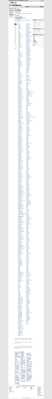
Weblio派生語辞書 (29, 370)
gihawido (27, 148)
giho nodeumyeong (28, 276)
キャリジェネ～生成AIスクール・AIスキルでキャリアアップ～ (40, 396)
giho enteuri (27, 191)
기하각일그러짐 (19, 55)
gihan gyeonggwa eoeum (21, 320)
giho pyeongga (27, 295)
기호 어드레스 (27, 192)
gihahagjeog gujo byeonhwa (20, 111)
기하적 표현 (19, 277)
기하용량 (27, 155)
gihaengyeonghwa (20, 54)
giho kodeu (27, 255)
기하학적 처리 (19, 100)
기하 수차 (19, 23)
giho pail (27, 285)
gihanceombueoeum (28, 68)
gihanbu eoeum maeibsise (28, 34)
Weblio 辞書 (10, 9)
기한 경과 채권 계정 (20, 314)
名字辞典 (16, 359)
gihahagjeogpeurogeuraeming (21, 246)
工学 (30, 385)
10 (20, 346)
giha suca (19, 24)
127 (29, 20)
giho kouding (27, 259)
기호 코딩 (27, 256)
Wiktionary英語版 (23, 374)
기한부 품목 (27, 44)
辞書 (8, 0)
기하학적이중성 (19, 223)
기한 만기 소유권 (28, 27)
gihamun (19, 291)
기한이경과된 (27, 104)
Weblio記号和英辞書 (17, 372)
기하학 (19, 70)
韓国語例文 (14, 5)
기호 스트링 (27, 313)
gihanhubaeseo (28, 99)
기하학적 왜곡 (19, 179)
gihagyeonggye (19, 67)
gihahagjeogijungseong (20, 224)
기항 (26, 73)
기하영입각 (27, 153)
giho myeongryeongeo (28, 274)
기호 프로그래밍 (28, 292)
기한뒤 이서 (27, 71)
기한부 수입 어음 (28, 54)
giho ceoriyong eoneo (28, 176)
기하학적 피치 (19, 154)
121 (21, 20)
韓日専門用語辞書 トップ (11, 8)
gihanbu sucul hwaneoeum (27, 53)
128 (30, 20)
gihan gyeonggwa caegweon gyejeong (20, 315)
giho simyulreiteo (28, 319)
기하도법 (19, 40)
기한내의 (27, 125)
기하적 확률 (19, 275)
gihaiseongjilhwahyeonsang (21, 274)
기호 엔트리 (27, 190)
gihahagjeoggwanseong (20, 220)
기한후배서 (27, 98)
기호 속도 (27, 320)
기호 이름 (27, 230)
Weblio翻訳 (39, 389)
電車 (24, 385)
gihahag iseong (19, 80)
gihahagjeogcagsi (20, 202)
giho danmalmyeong (28, 178)
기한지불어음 (27, 123)
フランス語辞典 (39, 391)
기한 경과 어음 (19, 319)
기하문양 (19, 292)
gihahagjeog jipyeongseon (19, 144)
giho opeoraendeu (28, 283)
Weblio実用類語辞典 (23, 361)
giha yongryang (19, 28)
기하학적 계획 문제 (20, 117)
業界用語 (20, 385)
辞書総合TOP (42, 0)
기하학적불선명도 (20, 192)
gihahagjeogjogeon (20, 233)
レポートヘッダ (35, 44)
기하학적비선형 (19, 190)
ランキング (18, 8)
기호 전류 (27, 245)
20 (21, 346)
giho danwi (27, 180)
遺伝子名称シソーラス (23, 369)
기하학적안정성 (19, 186)
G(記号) (15, 48)
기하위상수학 (27, 151)
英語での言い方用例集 (29, 363)
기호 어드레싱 (27, 196)
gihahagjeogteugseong (20, 252)
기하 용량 (19, 27)
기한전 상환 (27, 113)
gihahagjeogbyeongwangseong (21, 200)
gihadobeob (19, 41)
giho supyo (27, 324)
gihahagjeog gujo (20, 109)
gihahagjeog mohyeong (20, 151)
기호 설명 (27, 309)
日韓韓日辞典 (21, 0)
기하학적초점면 (19, 205)
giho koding (27, 257)
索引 (15, 8)
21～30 (42, 35)
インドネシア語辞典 (39, 392)
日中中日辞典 (18, 0)
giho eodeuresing (28, 197)
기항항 (27, 85)
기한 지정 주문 (27, 23)
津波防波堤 (35, 41)
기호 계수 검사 (27, 219)
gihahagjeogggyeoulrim (20, 218)
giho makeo (27, 261)
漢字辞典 (28, 360)
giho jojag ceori (28, 248)
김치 (34, 37)
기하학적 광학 (19, 115)
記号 (39, 31)
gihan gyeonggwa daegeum (20, 318)
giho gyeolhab (27, 216)
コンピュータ (22, 385)
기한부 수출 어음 (28, 50)
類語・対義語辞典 (11, 0)
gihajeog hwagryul (20, 276)
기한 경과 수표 (19, 325)
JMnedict (16, 371)
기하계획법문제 (19, 64)
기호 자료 (27, 234)
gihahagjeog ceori (20, 101)
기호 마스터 (27, 262)
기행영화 (19, 53)
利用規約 (10, 389)
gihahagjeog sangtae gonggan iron (20, 161)
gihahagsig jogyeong (20, 259)
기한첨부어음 (27, 67)
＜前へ (15, 20)
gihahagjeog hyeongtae (20, 130)
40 (23, 346)
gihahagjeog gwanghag (20, 116)
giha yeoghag (19, 26)
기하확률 (19, 266)
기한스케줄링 (27, 127)
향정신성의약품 (35, 42)
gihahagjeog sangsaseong (19, 159)
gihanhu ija (27, 97)
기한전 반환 (27, 111)
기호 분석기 (27, 168)
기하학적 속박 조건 (20, 168)
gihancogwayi (27, 70)
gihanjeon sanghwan (28, 114)
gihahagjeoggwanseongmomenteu (22, 222)
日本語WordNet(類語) (29, 361)
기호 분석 (27, 166)
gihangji (27, 88)
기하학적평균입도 (20, 247)
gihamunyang (19, 293)
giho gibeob (27, 214)
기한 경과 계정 (19, 321)
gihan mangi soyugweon (29, 28)
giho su (27, 323)
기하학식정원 (19, 260)
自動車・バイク (27, 385)
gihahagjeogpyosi (20, 250)
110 (31, 346)
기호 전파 (27, 243)
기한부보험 (27, 56)
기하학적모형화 (19, 236)
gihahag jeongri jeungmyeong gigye (20, 82)
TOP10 (34, 35)
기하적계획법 (19, 279)
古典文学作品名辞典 (23, 357)
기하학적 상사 (19, 156)
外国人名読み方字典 (17, 356)
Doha (34, 39)
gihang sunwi (27, 84)
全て (9, 11)
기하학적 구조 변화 (20, 110)
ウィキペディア (28, 359)
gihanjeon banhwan (28, 112)
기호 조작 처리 (27, 247)
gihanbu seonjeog (28, 47)
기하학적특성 (19, 251)
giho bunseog (27, 167)
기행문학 (19, 51)
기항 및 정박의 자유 (28, 79)
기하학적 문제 (19, 152)
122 (22, 20)
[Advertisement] (30, 3)
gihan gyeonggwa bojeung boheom (20, 313)
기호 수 (27, 322)
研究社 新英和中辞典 (17, 365)
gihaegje (19, 50)
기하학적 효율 (19, 131)
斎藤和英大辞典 (17, 376)
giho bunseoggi (28, 169)
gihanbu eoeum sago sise (29, 36)
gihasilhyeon (27, 139)
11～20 (38, 35)
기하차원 (19, 38)
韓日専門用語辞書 (18, 9)
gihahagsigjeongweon (20, 261)
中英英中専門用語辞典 (29, 377)
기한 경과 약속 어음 (20, 327)
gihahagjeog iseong (20, 136)
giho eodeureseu (28, 193)
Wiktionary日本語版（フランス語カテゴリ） (23, 381)
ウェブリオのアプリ (18, 387)
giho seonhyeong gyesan (29, 312)
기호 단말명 (27, 177)
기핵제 (19, 49)
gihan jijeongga (28, 26)
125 (26, 20)
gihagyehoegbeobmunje (20, 65)
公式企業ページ (32, 387)
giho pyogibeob (28, 297)
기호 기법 (27, 213)
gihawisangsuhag (28, 152)
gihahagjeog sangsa (20, 157)
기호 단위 (27, 179)
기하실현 (27, 138)
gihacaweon (19, 39)
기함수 (19, 288)
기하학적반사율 (19, 188)
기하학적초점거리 (20, 203)
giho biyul (27, 163)
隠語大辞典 (22, 356)
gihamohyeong (19, 287)
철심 (34, 45)
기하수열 (27, 140)
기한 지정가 (27, 25)
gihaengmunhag (20, 52)
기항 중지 (27, 77)
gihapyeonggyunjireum (28, 135)
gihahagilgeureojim (20, 88)
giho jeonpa (27, 244)
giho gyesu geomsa (28, 220)
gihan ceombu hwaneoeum (19, 306)
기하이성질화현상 (20, 273)
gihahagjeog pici (20, 155)
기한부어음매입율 (28, 58)
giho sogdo (27, 321)
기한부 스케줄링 (28, 48)
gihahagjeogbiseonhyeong (21, 191)
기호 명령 (27, 271)
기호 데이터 (27, 181)
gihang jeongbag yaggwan (28, 76)
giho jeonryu (27, 246)
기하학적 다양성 (20, 102)
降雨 (34, 36)
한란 (34, 38)
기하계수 (19, 68)
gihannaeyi (27, 126)
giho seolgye (27, 308)
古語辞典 (24, 0)
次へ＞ (19, 21)
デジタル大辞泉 (22, 353)
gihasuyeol (27, 141)
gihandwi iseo (27, 72)
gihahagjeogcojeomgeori (20, 204)
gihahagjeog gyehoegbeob (19, 121)
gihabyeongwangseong (20, 35)
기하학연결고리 (19, 264)
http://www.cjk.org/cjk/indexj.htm (19, 16)
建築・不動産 (32, 385)
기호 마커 (27, 260)
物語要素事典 (22, 355)
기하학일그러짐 (19, 87)
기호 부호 (27, 164)
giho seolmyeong (28, 310)
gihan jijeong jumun (28, 24)
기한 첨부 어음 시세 (20, 302)
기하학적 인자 (19, 133)
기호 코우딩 (27, 258)
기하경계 (19, 66)
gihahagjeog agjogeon (20, 90)
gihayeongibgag (28, 154)
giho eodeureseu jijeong (28, 195)
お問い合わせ (24, 387)
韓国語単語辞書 (22, 378)
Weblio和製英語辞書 (23, 370)
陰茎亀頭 (35, 40)
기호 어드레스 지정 (28, 194)
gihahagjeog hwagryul (20, 128)
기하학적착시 (19, 201)
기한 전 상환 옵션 (20, 331)
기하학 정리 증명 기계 (20, 81)
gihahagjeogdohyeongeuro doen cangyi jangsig (21, 216)
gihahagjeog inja (20, 134)
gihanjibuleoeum (28, 124)
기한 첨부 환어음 (20, 304)
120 (20, 20)
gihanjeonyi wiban (28, 122)
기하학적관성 (19, 219)
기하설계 (27, 136)
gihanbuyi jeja (27, 66)
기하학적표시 (19, 249)
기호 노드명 (27, 275)
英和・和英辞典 (15, 0)
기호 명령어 (27, 273)
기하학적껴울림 (19, 217)
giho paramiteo (28, 287)
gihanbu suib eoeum (28, 55)
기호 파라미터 (27, 286)
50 (24, 346)
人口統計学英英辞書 (17, 377)
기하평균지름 (27, 134)
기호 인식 (27, 228)
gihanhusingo (27, 101)
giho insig (27, 229)
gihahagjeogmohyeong (20, 235)
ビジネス (18, 385)
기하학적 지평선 (20, 142)
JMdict (21, 364)
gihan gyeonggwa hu (20, 324)
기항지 (27, 87)
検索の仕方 (10, 388)
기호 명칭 (27, 269)
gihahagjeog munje (20, 153)
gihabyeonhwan (20, 37)
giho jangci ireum (28, 233)
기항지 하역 (27, 89)
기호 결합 (27, 215)
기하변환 (19, 36)
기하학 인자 (19, 77)
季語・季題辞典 (28, 357)
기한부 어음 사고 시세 (28, 35)
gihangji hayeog (28, 90)
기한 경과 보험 (19, 309)
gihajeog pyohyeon (20, 278)
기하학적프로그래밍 (20, 245)
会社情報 (31, 388)
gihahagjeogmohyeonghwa (21, 237)
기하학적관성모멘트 (20, 221)
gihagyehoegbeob (20, 63)
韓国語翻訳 (19, 5)
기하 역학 (19, 25)
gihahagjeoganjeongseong (21, 187)
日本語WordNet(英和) (29, 368)
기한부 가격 (27, 37)
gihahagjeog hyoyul (20, 132)
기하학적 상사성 (20, 158)
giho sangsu (27, 306)
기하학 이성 (19, 79)
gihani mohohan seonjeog (29, 103)
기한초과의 (27, 69)
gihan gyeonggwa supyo (20, 326)
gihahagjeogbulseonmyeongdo (21, 193)
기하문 (19, 290)
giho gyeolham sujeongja (29, 218)
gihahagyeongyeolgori (20, 265)
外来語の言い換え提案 (17, 355)
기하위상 (27, 149)
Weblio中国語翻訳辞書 (29, 376)
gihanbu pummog (28, 45)
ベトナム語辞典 (39, 393)
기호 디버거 (27, 183)
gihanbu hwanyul (28, 43)
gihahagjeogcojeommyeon (21, 206)
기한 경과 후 (19, 323)
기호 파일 (27, 284)
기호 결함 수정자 (28, 217)
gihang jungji (27, 78)
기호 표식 (27, 298)
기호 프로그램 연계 (28, 290)
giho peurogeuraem (28, 289)
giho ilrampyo (27, 227)
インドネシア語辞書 (17, 382)
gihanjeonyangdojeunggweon (29, 120)
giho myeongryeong (28, 272)
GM (15, 34)
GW (15, 42)
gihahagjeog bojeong (20, 92)
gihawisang (27, 150)
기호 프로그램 (27, 288)
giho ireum (27, 231)
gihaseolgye (27, 137)
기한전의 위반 (27, 121)
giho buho (27, 165)
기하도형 (19, 42)
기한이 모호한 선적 (28, 102)
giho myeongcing (28, 270)
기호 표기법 (27, 296)
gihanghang (27, 86)
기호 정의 (27, 241)
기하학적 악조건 (20, 89)
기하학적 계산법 (20, 122)
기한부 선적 (27, 46)
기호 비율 (27, 162)
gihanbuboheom (28, 57)
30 (22, 346)
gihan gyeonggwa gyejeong (20, 322)
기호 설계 (27, 307)
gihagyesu (19, 69)
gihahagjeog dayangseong (19, 103)
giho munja (27, 268)
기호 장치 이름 (27, 232)
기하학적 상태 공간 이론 (20, 160)
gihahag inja (19, 78)
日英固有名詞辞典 (29, 369)
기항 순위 (27, 83)
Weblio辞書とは (10, 387)
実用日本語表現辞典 (17, 353)
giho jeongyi (27, 242)
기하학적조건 (19, 232)
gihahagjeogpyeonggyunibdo (21, 248)
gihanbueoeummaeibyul (28, 59)
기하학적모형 (19, 234)
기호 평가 (27, 294)
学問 (34, 385)
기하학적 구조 (19, 108)
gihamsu (19, 289)
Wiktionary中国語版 (29, 378)
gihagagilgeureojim (20, 56)
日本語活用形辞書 (29, 353)
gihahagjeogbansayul (20, 189)
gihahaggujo (19, 86)
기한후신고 (27, 100)
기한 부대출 (19, 294)
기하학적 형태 (19, 129)
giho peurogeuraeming (28, 293)
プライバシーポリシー (11, 390)
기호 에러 (27, 206)
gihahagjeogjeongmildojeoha (21, 231)
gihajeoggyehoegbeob (20, 280)
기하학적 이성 (19, 135)
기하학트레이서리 (20, 262)
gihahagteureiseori (20, 263)
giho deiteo (27, 182)
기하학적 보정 (19, 91)
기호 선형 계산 (27, 311)
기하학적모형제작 (20, 238)
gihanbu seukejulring (28, 49)
